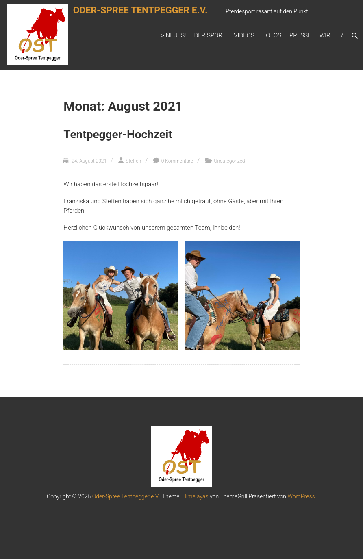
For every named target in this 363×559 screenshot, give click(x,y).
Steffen (133, 161)
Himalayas (195, 496)
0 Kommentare (177, 161)
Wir (325, 35)
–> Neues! (171, 35)
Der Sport (210, 35)
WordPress (301, 496)
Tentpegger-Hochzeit (117, 134)
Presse (300, 35)
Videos (244, 35)
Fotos (272, 35)
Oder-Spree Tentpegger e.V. (150, 14)
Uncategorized (229, 161)
